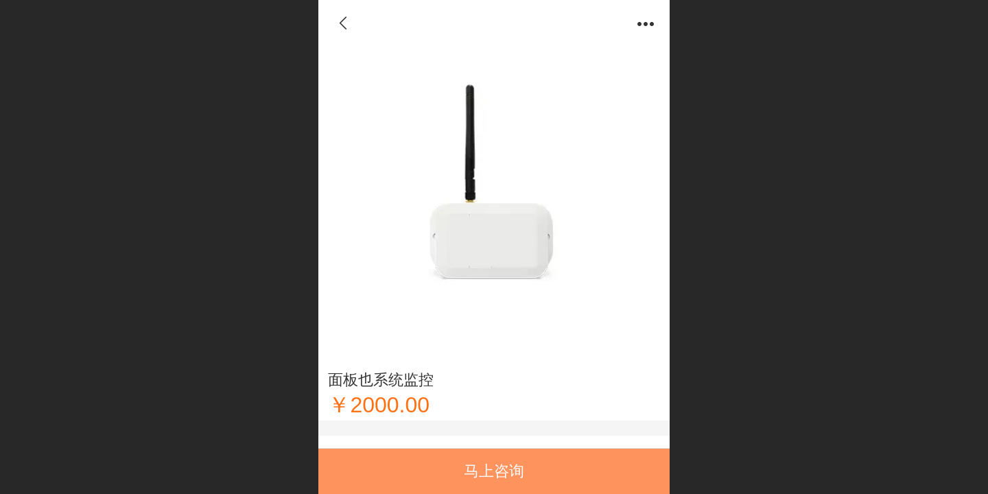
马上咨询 (494, 471)
